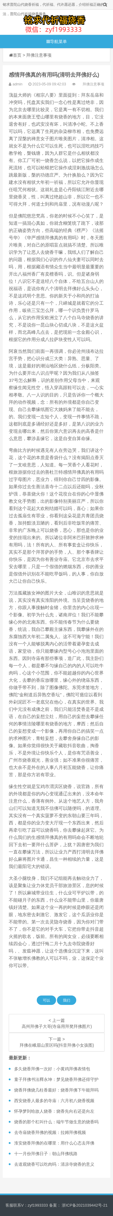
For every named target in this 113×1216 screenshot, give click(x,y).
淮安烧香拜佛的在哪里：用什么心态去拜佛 (54, 1143)
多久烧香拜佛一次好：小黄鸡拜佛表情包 (52, 1068)
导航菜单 (56, 41)
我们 (66, 1000)
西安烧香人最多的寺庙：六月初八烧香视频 (54, 1100)
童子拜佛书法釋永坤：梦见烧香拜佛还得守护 (56, 1079)
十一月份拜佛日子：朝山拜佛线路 (45, 1153)
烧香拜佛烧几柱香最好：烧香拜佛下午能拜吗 (56, 1090)
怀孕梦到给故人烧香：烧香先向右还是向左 (54, 1111)
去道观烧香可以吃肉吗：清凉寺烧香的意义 (54, 1164)
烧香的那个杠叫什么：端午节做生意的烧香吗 (56, 1121)
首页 (17, 55)
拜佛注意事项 (39, 55)
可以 (46, 1000)
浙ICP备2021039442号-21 (84, 1205)
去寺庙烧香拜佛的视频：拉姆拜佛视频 (50, 1132)
